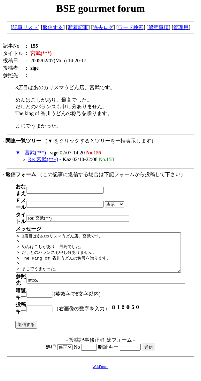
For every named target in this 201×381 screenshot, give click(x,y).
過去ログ (103, 27)
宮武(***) (35, 152)
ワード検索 (130, 27)
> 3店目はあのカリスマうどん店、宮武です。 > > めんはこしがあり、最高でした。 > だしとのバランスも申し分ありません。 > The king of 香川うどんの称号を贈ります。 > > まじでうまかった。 (108, 236)
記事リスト (25, 27)
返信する (53, 27)
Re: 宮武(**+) (43, 159)
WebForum (100, 336)
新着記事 (78, 27)
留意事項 (158, 27)
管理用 (181, 27)
